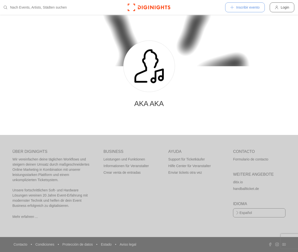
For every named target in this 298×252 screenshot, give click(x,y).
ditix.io (238, 182)
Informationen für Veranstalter (126, 166)
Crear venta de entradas (122, 172)
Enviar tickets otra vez (185, 172)
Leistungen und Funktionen (124, 159)
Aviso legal (128, 244)
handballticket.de (246, 189)
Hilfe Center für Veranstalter (189, 166)
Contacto (21, 244)
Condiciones (45, 244)
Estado (106, 244)
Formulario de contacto (250, 159)
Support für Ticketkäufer (186, 159)
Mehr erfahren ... (25, 217)
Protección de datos (78, 244)
